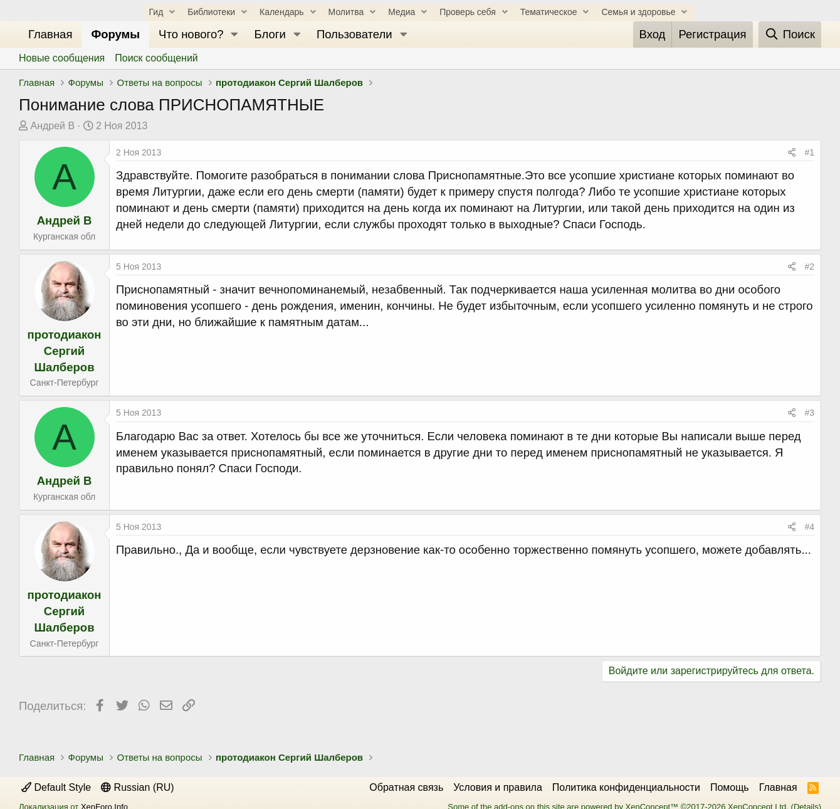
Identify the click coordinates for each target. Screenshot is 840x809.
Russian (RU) (137, 787)
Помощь (729, 787)
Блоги (270, 34)
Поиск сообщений (156, 58)
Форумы (115, 34)
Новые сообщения (62, 58)
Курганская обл (64, 236)
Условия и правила (497, 787)
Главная (50, 34)
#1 (809, 152)
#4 (809, 527)
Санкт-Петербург (64, 383)
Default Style (56, 787)
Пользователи (354, 34)
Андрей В (52, 125)
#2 (809, 267)
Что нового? (191, 34)
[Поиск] (790, 34)
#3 (809, 413)
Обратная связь (406, 787)
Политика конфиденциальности (626, 787)
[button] (234, 34)
